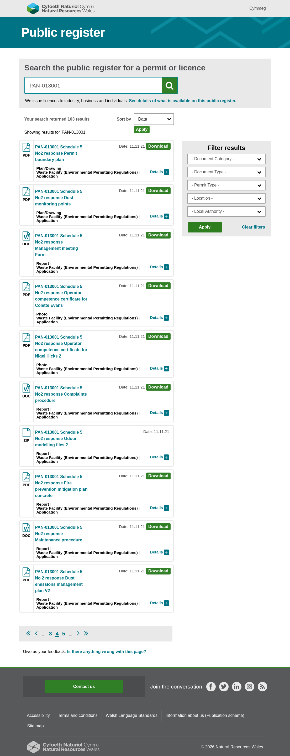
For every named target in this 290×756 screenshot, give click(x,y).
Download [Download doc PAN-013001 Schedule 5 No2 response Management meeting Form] (158, 235)
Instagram (249, 686)
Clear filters (253, 227)
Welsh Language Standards (131, 715)
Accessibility (38, 715)
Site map (35, 726)
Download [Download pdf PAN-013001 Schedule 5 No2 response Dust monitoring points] (158, 190)
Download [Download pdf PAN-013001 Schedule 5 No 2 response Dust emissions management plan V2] (158, 571)
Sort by (124, 119)
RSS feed (262, 686)
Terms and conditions (78, 715)
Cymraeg (257, 8)
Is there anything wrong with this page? (106, 651)
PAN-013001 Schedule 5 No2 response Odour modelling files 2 (58, 438)
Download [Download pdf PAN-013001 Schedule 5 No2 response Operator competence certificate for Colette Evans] (158, 285)
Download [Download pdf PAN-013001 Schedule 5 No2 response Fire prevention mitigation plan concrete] (158, 476)
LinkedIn (236, 686)
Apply (204, 227)
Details (156, 171)
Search (169, 85)
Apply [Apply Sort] (141, 129)
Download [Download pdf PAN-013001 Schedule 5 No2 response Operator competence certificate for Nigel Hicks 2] (158, 336)
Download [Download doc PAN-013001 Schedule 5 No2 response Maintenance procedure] (158, 526)
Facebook (211, 686)
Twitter (224, 686)
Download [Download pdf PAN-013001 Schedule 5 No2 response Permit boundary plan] (158, 146)
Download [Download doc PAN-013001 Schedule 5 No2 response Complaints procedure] (158, 387)
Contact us (84, 686)
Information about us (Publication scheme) (205, 715)
